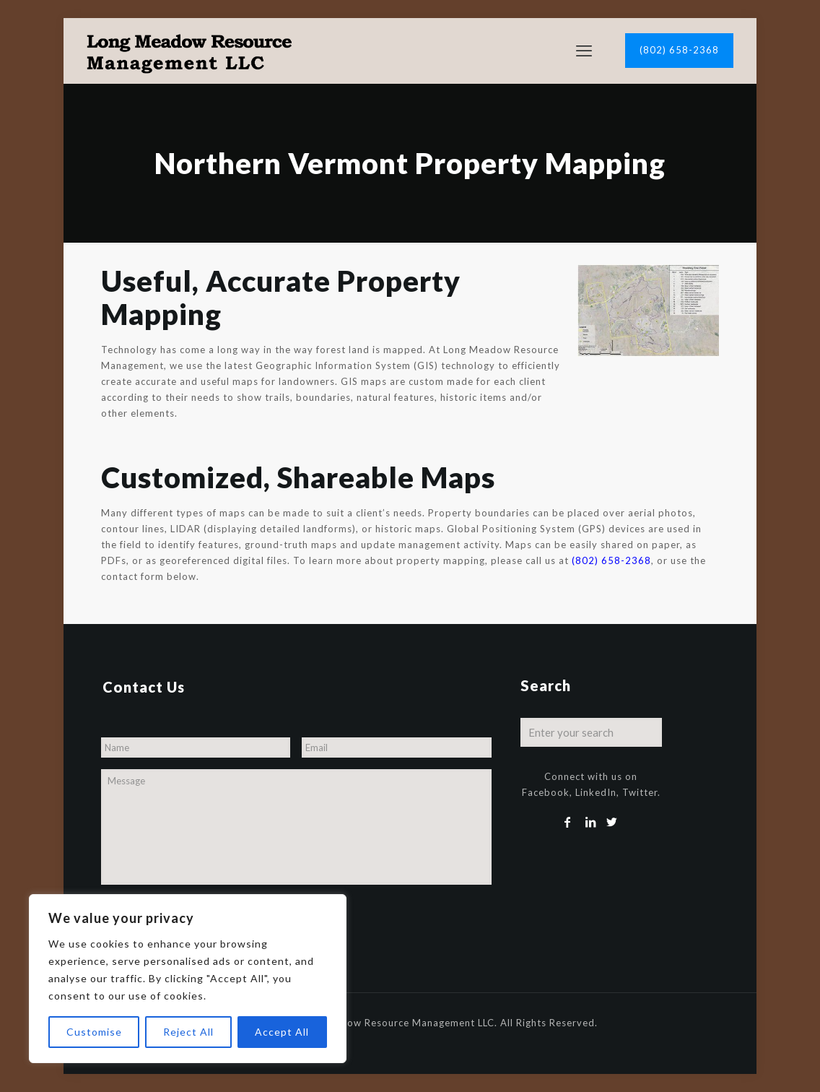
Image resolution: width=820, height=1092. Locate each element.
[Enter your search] (591, 732)
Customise (94, 1032)
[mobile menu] (584, 50)
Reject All (188, 1032)
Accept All (282, 1032)
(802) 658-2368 (679, 50)
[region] (187, 978)
